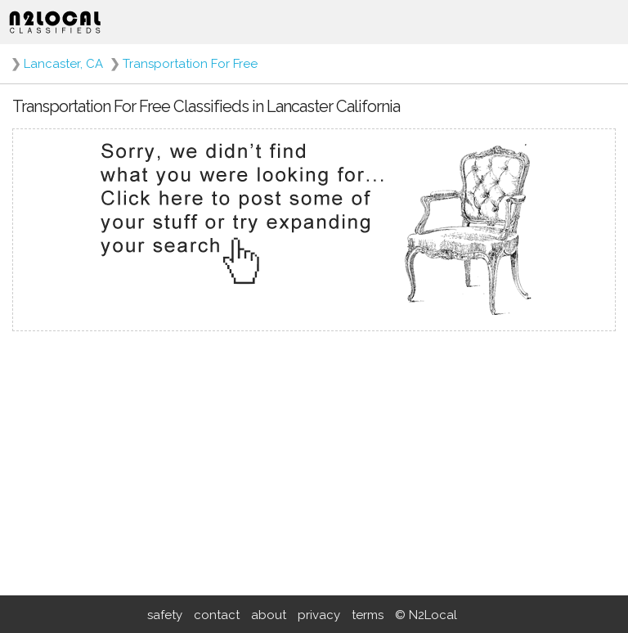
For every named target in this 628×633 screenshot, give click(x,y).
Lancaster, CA (63, 63)
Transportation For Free (190, 63)
